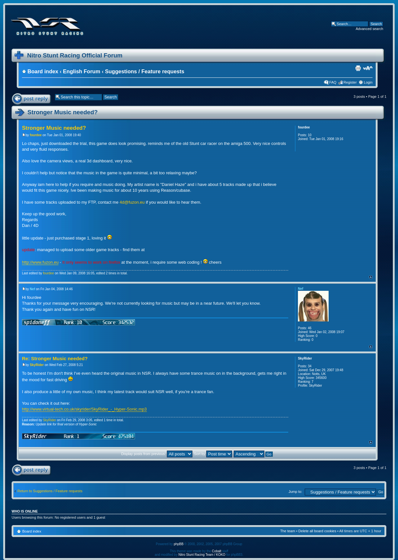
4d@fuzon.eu (132, 202)
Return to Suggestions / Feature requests (49, 491)
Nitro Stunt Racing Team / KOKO (202, 554)
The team (287, 531)
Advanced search (369, 29)
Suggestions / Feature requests (144, 71)
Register (350, 82)
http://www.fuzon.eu (40, 262)
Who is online (25, 511)
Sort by (213, 454)
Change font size (367, 68)
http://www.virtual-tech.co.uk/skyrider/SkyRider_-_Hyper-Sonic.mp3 (84, 409)
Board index (42, 71)
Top (370, 277)
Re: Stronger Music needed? (54, 358)
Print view (358, 68)
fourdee (36, 135)
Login (368, 82)
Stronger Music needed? (62, 112)
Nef (32, 289)
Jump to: (295, 492)
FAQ (332, 82)
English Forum (81, 71)
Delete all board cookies (317, 531)
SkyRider (37, 365)
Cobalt (216, 551)
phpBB (178, 544)
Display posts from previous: (156, 454)
